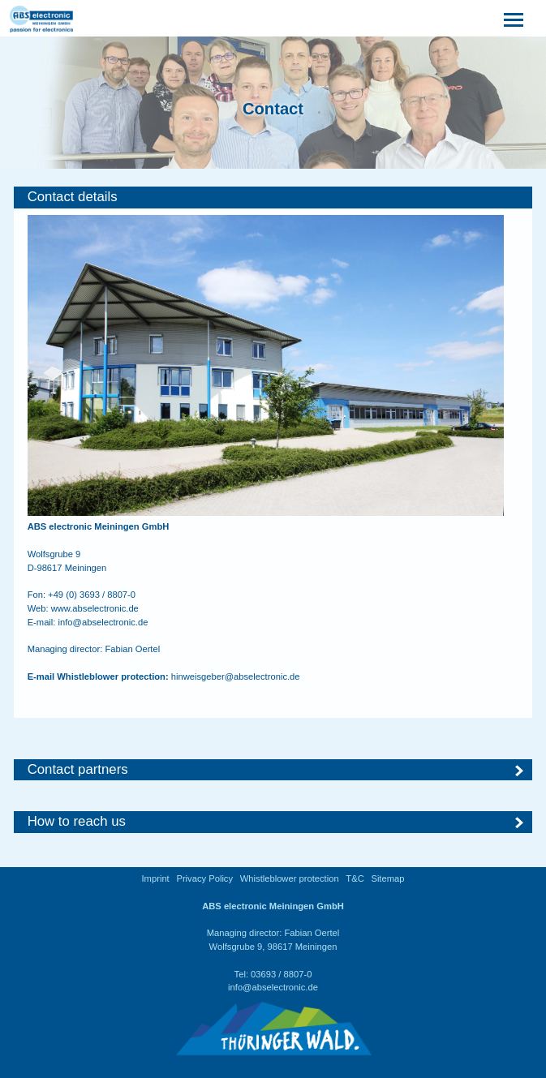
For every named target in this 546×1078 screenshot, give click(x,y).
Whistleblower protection (289, 878)
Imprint (156, 878)
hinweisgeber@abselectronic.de (235, 676)
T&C (354, 878)
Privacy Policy (204, 878)
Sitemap (387, 878)
